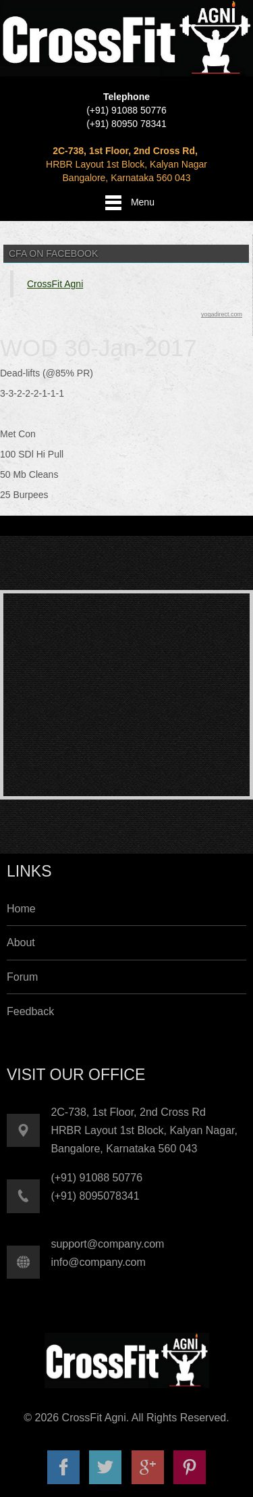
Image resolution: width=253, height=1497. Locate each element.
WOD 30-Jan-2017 (98, 348)
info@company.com (98, 1262)
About (21, 942)
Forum (22, 977)
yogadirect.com (221, 314)
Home (21, 908)
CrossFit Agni (55, 283)
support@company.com (107, 1244)
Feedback (30, 1011)
